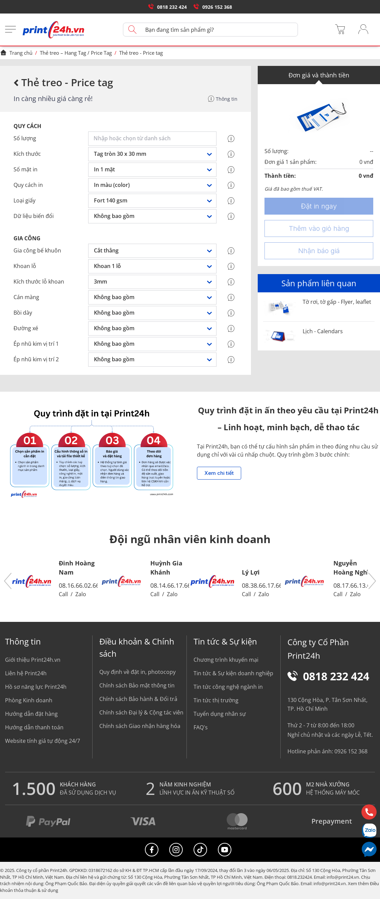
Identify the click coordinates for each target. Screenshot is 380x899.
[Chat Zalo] (369, 830)
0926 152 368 (213, 7)
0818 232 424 (167, 7)
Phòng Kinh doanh (28, 700)
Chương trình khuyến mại (226, 659)
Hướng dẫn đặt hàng (31, 714)
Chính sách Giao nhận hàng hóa (139, 726)
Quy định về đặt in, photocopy (137, 672)
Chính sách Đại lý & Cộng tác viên (141, 712)
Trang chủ (16, 52)
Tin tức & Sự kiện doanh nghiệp (233, 673)
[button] (8, 581)
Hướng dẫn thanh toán (34, 727)
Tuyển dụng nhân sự (220, 714)
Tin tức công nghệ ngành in (228, 686)
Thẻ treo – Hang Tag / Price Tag (76, 52)
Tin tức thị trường (216, 700)
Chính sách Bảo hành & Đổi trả (138, 699)
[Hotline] (369, 812)
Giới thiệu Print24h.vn (32, 659)
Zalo (80, 594)
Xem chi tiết (219, 473)
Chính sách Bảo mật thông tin (137, 685)
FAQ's (201, 727)
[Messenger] (369, 849)
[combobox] (153, 138)
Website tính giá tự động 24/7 (42, 741)
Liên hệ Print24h (26, 673)
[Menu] (10, 30)
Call (63, 594)
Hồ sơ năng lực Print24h (36, 686)
